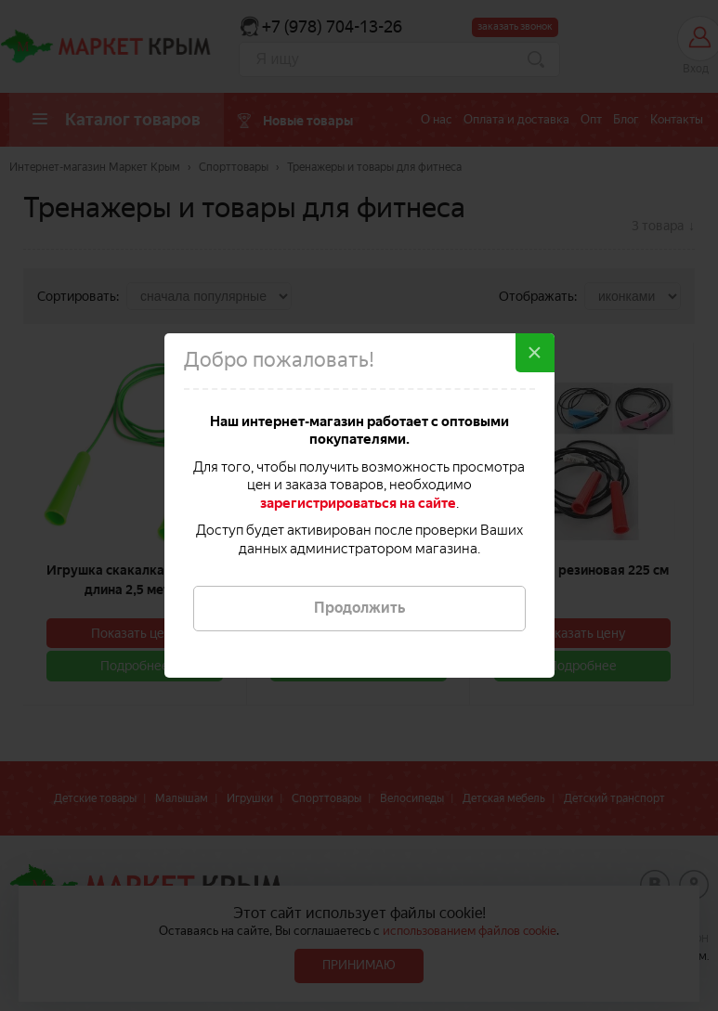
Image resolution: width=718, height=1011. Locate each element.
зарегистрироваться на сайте (358, 503)
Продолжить (359, 607)
